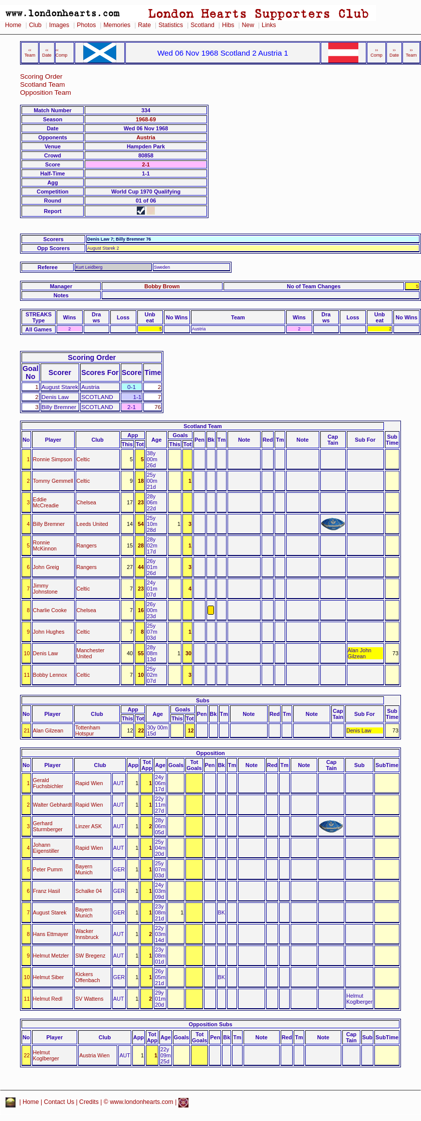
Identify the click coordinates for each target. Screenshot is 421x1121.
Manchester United (91, 653)
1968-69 (146, 119)
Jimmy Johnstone (45, 589)
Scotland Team (42, 84)
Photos (86, 25)
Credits (89, 1101)
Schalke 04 (88, 891)
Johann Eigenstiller (46, 848)
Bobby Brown (162, 286)
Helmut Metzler (51, 956)
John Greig (46, 567)
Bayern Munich (83, 869)
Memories (116, 25)
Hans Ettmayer (51, 934)
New (248, 25)
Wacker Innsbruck (86, 934)
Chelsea (86, 502)
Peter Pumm (48, 869)
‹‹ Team (30, 53)
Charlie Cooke (50, 610)
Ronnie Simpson (52, 459)
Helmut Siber (48, 977)
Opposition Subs (211, 1024)
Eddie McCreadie (46, 502)
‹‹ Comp (62, 53)
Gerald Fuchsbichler (48, 783)
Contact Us (59, 1101)
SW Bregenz (90, 956)
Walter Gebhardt (52, 805)
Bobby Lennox (50, 675)
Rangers (87, 545)
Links (269, 25)
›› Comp (376, 53)
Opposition (210, 753)
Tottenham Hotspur (87, 730)
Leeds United (92, 524)
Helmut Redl (48, 999)
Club (35, 25)
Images (59, 25)
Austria (145, 137)
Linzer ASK (88, 826)
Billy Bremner (49, 524)
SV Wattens (89, 999)
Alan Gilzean (48, 730)
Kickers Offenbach (87, 977)
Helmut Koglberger (46, 1055)
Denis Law (45, 653)
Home (13, 25)
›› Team (411, 53)
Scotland (202, 25)
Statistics (170, 25)
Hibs (228, 25)
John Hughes (49, 632)
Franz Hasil (46, 891)
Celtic (83, 459)
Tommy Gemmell (53, 481)
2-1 (146, 164)
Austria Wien (94, 1055)
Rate (144, 25)
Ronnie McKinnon (45, 545)
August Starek (50, 912)
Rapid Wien (89, 783)
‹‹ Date (47, 53)
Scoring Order (41, 76)
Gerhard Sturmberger (48, 826)
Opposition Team (45, 92)
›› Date (394, 53)
